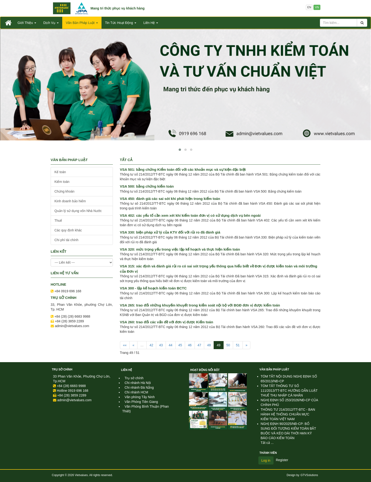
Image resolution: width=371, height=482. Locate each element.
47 (199, 345)
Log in (265, 460)
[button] (180, 149)
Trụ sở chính (62, 369)
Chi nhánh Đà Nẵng (139, 387)
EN (309, 7)
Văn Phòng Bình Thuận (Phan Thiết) (145, 409)
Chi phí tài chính (66, 240)
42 (151, 345)
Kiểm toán (61, 182)
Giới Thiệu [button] (27, 23)
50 (228, 345)
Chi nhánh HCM (136, 392)
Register (282, 460)
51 (238, 345)
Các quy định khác (68, 230)
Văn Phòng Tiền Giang (141, 402)
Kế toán (60, 172)
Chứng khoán (64, 191)
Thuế (58, 220)
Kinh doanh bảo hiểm (70, 201)
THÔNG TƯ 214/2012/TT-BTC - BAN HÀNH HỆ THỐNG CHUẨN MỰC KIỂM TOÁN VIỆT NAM (288, 414)
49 (219, 345)
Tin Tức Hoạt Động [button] (120, 23)
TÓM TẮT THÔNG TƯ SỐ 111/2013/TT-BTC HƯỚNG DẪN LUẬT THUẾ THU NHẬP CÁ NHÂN (289, 390)
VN (317, 7)
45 (180, 345)
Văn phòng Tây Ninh (140, 397)
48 (209, 345)
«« (125, 345)
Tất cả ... (267, 443)
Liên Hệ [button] (150, 23)
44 (170, 345)
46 (190, 345)
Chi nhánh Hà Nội (138, 383)
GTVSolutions (309, 475)
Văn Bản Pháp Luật (274, 369)
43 (161, 345)
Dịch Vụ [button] (51, 23)
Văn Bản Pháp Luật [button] (82, 23)
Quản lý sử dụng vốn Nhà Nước (78, 211)
